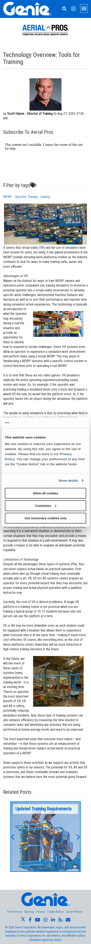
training (45, 197)
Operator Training (26, 197)
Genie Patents (74, 911)
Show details (68, 480)
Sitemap (29, 911)
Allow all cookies (45, 493)
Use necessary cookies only (45, 518)
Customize (45, 505)
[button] (12, 836)
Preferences (14, 911)
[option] (45, 836)
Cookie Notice (55, 911)
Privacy (40, 911)
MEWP (7, 197)
